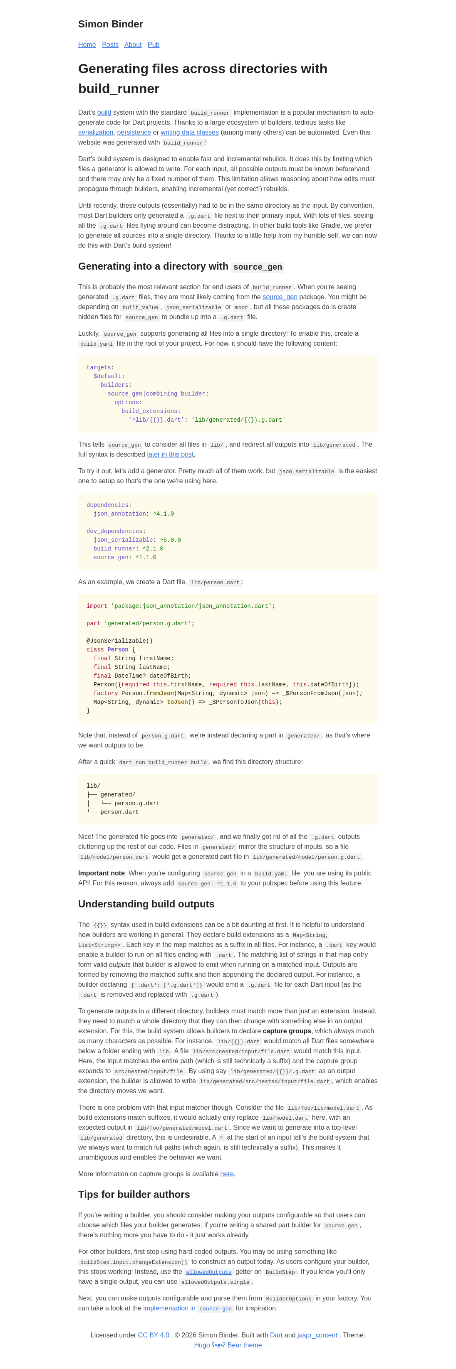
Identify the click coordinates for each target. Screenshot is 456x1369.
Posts (110, 44)
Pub (153, 44)
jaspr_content (317, 1335)
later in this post (170, 454)
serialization (95, 132)
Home (87, 44)
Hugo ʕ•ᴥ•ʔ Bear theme (228, 1345)
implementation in (189, 1308)
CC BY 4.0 (153, 1335)
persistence (134, 132)
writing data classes (190, 132)
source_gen (280, 296)
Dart (276, 1335)
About (133, 44)
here (227, 1173)
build (104, 112)
